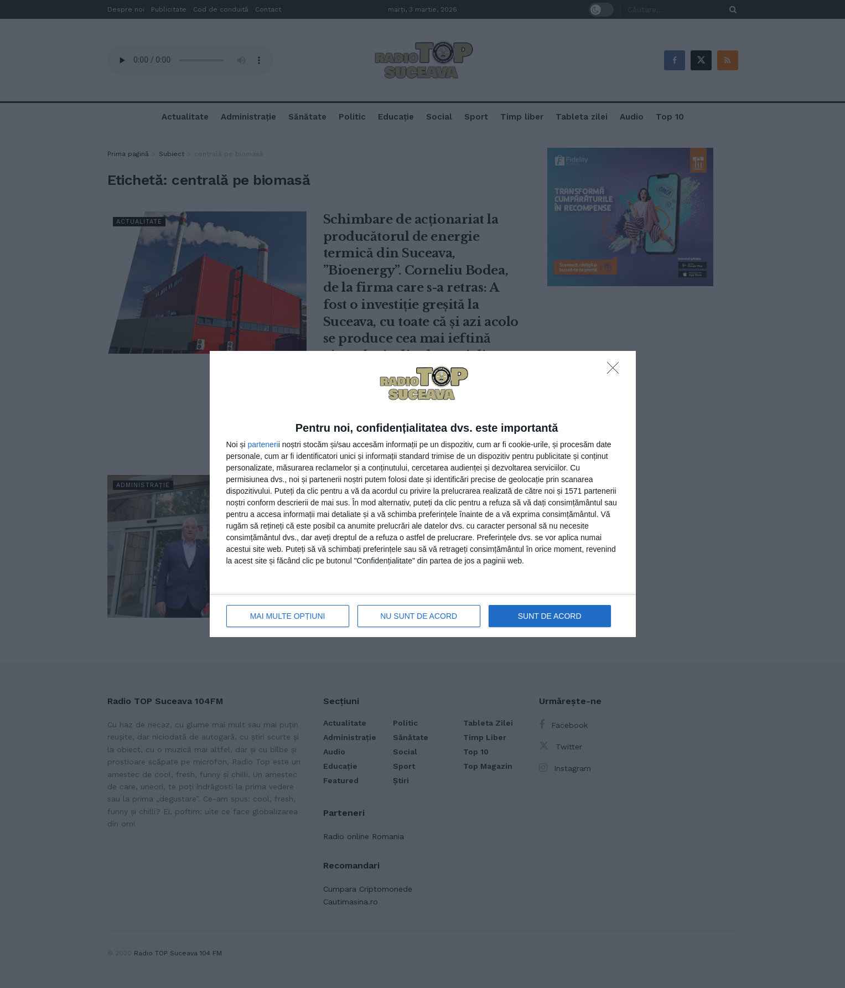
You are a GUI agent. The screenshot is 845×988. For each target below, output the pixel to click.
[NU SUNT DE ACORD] (616, 371)
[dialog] (423, 494)
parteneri (262, 444)
